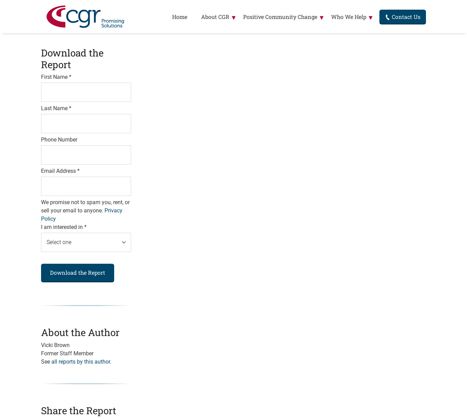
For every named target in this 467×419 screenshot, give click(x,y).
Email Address (60, 171)
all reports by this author (80, 361)
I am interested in (64, 227)
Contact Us (402, 16)
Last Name (56, 108)
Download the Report (77, 272)
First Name (56, 77)
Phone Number (59, 139)
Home (179, 16)
